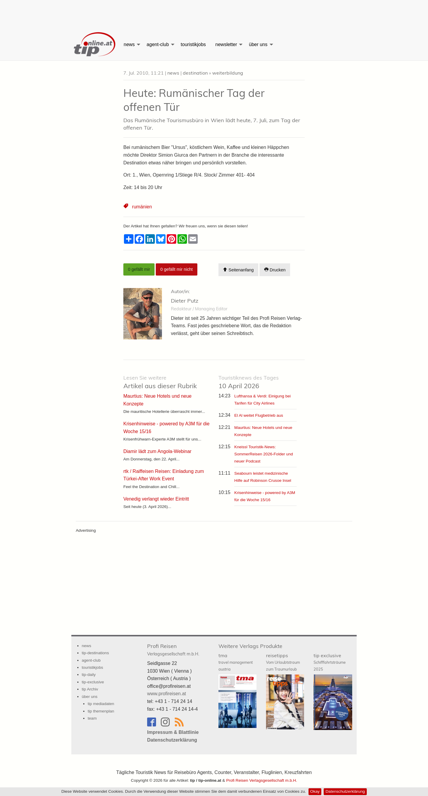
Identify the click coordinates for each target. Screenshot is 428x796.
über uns (258, 44)
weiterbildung (227, 73)
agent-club (158, 44)
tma (235, 661)
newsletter (226, 44)
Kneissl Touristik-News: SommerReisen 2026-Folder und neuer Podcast (263, 454)
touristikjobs (193, 44)
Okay (315, 791)
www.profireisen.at (166, 693)
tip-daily (89, 674)
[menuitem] (95, 44)
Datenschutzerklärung (345, 791)
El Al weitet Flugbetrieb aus (258, 415)
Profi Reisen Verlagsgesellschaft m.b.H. (261, 780)
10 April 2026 (248, 382)
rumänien (142, 206)
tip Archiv (90, 689)
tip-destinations (95, 653)
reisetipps (283, 661)
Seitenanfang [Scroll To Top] (238, 269)
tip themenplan (101, 711)
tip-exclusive (93, 682)
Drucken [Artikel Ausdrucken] (275, 269)
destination (195, 73)
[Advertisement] (214, 13)
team (92, 718)
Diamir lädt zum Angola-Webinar (157, 451)
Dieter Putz (184, 300)
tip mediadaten (101, 703)
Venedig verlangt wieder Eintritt (156, 498)
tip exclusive (330, 661)
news (129, 44)
